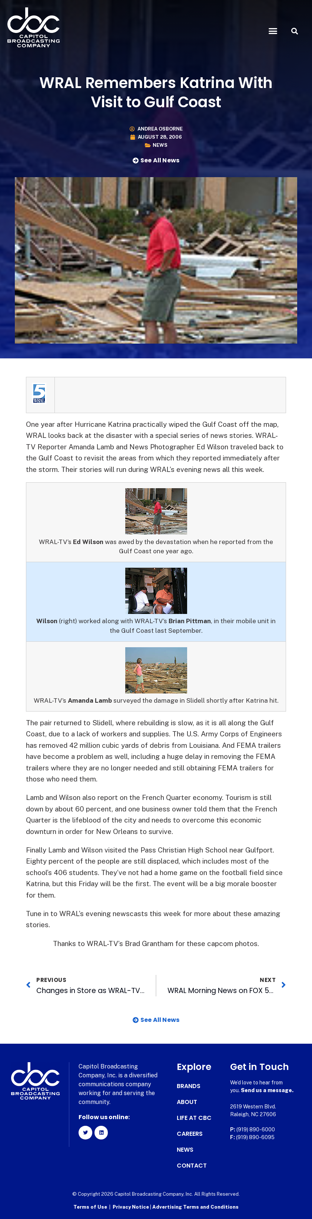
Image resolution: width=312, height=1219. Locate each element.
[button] (273, 31)
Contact (192, 1165)
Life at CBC (194, 1118)
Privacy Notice (131, 1206)
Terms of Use (90, 1206)
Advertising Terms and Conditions (195, 1206)
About (187, 1102)
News (160, 145)
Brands (188, 1086)
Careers (190, 1134)
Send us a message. (267, 1090)
